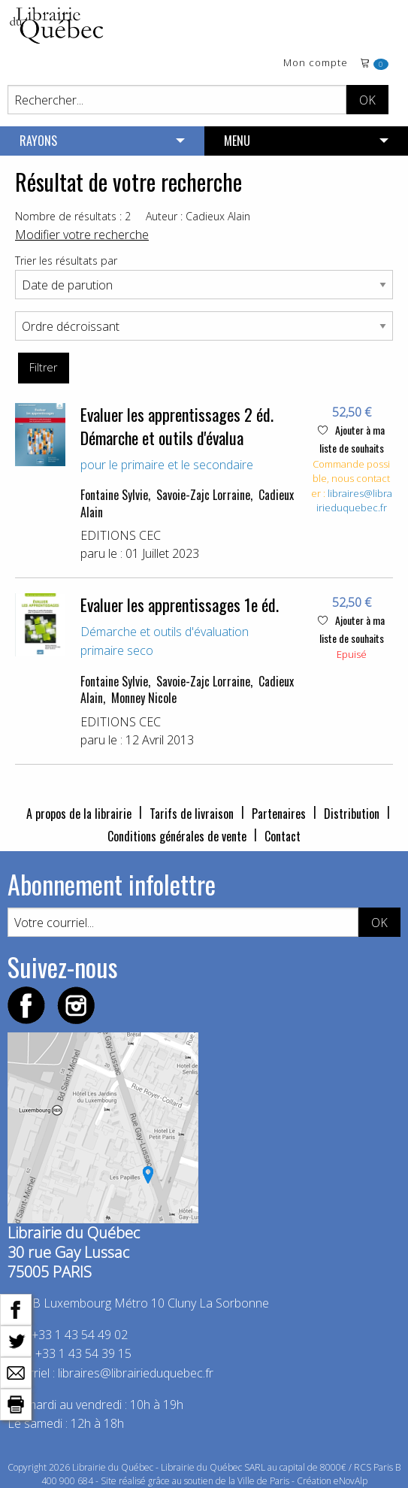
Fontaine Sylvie (114, 495)
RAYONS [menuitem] (38, 141)
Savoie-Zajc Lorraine (203, 495)
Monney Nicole (144, 698)
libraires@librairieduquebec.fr (354, 500)
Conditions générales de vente (176, 836)
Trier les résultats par (66, 260)
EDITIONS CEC (120, 535)
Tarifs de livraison (192, 814)
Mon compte (315, 63)
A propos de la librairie (78, 814)
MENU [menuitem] (237, 141)
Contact (282, 836)
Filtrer (43, 367)
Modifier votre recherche (82, 234)
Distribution (351, 814)
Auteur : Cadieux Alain (198, 216)
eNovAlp (350, 1480)
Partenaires (279, 814)
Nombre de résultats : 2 (73, 216)
